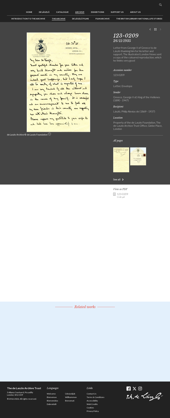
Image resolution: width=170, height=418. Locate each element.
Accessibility (92, 400)
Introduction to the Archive (28, 18)
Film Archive (102, 18)
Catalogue (62, 12)
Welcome (51, 393)
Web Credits (92, 404)
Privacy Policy (93, 411)
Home (29, 12)
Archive (79, 12)
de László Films (80, 18)
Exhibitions (97, 12)
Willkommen (71, 397)
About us (135, 12)
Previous (150, 29)
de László (44, 12)
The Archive (58, 18)
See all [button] (116, 179)
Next (160, 29)
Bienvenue (52, 397)
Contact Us (91, 393)
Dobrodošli (51, 404)
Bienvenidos (52, 400)
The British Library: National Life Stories (139, 18)
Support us (117, 12)
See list (155, 29)
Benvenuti (69, 400)
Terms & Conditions (95, 397)
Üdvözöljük (70, 393)
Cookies (90, 407)
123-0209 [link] (122, 195)
